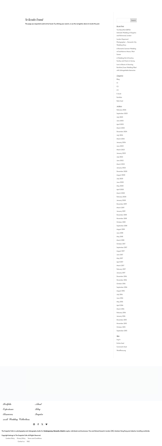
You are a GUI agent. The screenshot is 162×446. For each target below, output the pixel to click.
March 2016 (120, 309)
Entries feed (120, 343)
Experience (8, 409)
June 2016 (120, 298)
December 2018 (122, 215)
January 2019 (121, 211)
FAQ (28, 441)
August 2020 (121, 175)
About (38, 404)
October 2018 (121, 222)
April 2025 (120, 124)
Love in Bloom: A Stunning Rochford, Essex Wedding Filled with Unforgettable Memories (126, 67)
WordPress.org (121, 350)
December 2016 (122, 276)
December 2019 (122, 204)
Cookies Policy (10, 438)
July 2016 (120, 294)
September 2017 (122, 247)
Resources (8, 414)
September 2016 (122, 287)
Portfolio (119, 97)
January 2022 (121, 168)
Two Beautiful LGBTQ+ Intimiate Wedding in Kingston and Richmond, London (126, 33)
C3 (118, 90)
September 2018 (122, 226)
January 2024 (121, 142)
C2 (118, 86)
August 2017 (121, 251)
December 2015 (122, 320)
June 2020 (120, 182)
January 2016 (121, 316)
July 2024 (120, 135)
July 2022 (120, 157)
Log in (118, 339)
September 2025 (122, 113)
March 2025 (121, 128)
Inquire (39, 414)
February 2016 (121, 313)
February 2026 (121, 110)
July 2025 (120, 117)
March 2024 (121, 139)
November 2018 (122, 218)
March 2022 (121, 164)
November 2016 (122, 280)
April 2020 (120, 189)
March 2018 (120, 240)
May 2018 (120, 236)
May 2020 (120, 186)
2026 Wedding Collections (16, 419)
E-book (119, 94)
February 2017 (121, 269)
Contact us (21, 441)
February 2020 (121, 197)
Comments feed (122, 347)
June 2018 (120, 233)
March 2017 (120, 265)
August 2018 (121, 229)
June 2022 (120, 160)
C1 (117, 83)
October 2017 (121, 244)
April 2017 (120, 262)
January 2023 (121, 153)
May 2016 (120, 302)
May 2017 (120, 258)
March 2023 (121, 150)
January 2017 (121, 273)
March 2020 (121, 193)
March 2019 (120, 208)
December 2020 (122, 171)
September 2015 (122, 331)
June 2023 (120, 146)
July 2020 (120, 179)
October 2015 (121, 327)
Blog (118, 79)
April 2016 (120, 305)
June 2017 (120, 255)
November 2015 (122, 323)
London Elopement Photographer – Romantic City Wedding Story (126, 42)
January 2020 (121, 200)
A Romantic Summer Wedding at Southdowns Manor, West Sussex (126, 51)
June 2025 (120, 121)
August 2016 (121, 291)
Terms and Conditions (35, 438)
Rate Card (120, 101)
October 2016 (121, 284)
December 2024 (122, 131)
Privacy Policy (21, 438)
